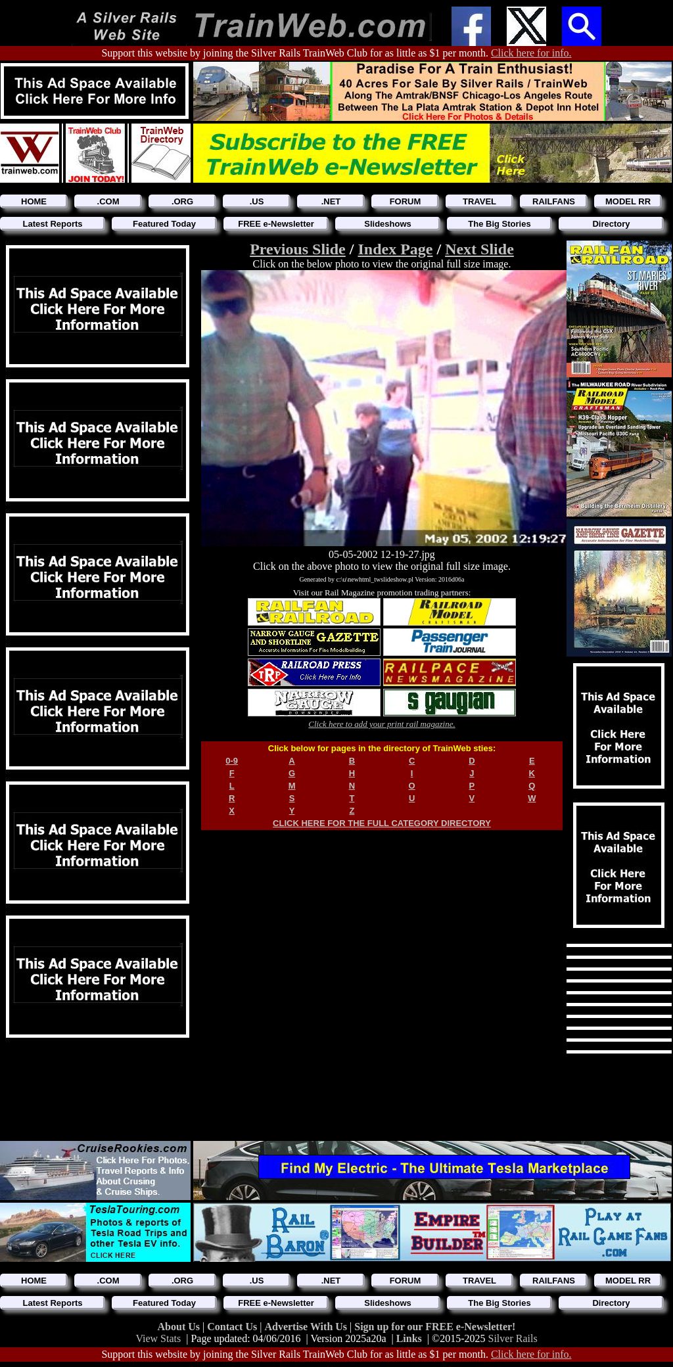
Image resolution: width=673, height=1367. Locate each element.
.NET (331, 201)
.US (257, 201)
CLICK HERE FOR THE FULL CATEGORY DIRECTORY (382, 823)
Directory (611, 224)
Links (409, 1338)
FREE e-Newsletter (276, 224)
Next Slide (479, 249)
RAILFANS (553, 201)
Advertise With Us (307, 1326)
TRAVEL (479, 201)
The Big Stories (499, 224)
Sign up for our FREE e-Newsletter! (434, 1326)
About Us (180, 1326)
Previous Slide (298, 249)
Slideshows (387, 224)
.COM (108, 201)
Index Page (395, 249)
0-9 (231, 761)
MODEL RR (628, 201)
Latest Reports (52, 224)
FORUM (405, 201)
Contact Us (233, 1326)
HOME (34, 201)
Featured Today (164, 224)
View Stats (158, 1338)
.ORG (182, 201)
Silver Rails (513, 1338)
